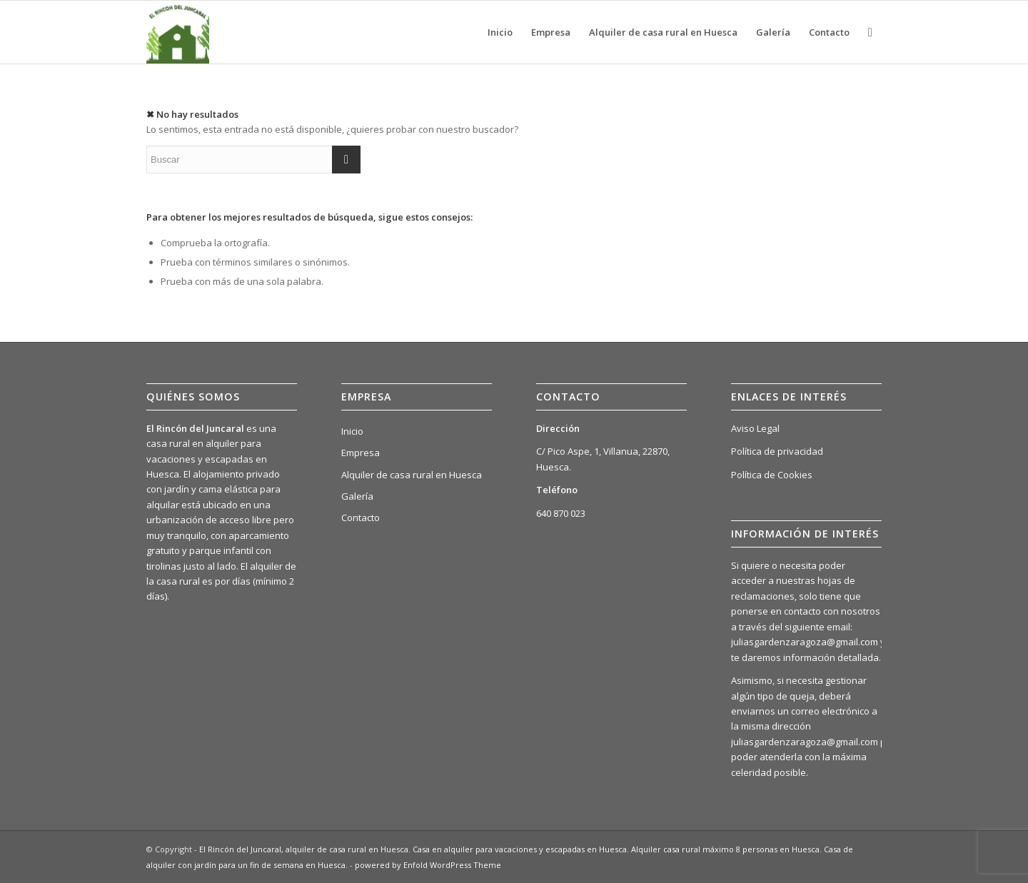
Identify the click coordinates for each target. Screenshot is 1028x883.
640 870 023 (560, 513)
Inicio (352, 431)
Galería (357, 496)
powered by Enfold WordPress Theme (428, 864)
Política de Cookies (771, 474)
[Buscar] (870, 32)
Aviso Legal (755, 428)
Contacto (360, 517)
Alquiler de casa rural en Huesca (411, 474)
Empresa (360, 452)
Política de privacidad (777, 451)
